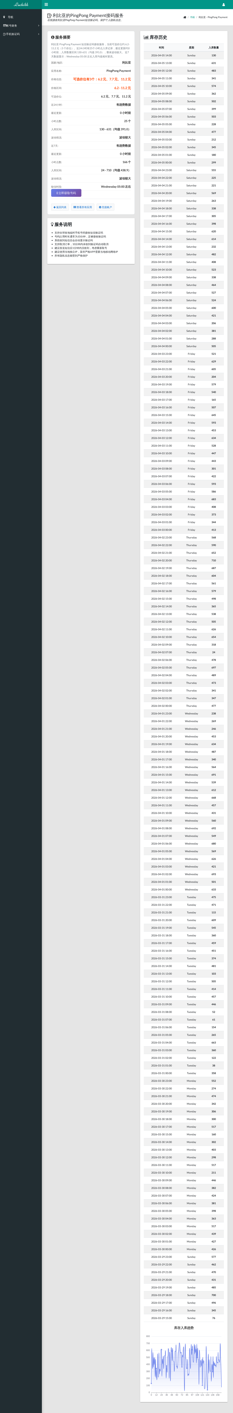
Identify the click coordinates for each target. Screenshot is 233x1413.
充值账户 (105, 207)
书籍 (192, 17)
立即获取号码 (66, 193)
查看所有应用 (83, 207)
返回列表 (60, 207)
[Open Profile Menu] (224, 4)
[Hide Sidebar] (46, 4)
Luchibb (21, 4)
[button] (50, 15)
